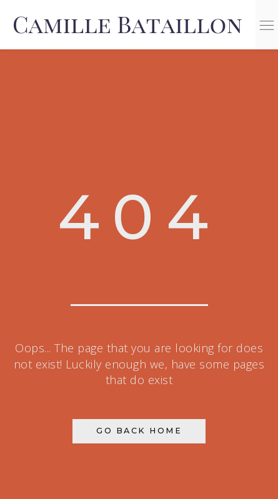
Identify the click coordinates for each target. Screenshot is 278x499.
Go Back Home (139, 430)
